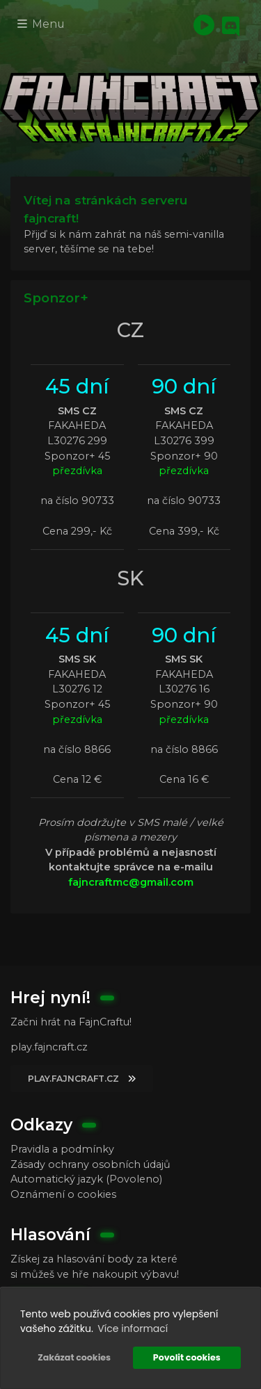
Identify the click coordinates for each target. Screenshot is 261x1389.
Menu (41, 24)
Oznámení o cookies (63, 1194)
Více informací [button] (132, 1328)
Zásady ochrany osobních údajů (90, 1164)
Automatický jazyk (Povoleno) (86, 1179)
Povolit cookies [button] (187, 1357)
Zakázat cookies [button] (74, 1357)
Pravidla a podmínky (62, 1149)
